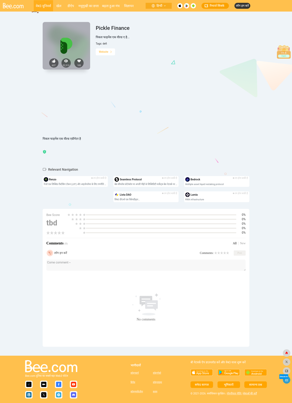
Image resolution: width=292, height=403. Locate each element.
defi (105, 43)
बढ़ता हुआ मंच (111, 6)
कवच (155, 391)
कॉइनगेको (157, 373)
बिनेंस (133, 382)
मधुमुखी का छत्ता (88, 6)
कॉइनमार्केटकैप (137, 391)
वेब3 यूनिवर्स (43, 6)
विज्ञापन (129, 6)
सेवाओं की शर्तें (250, 393)
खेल (58, 6)
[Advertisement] (146, 108)
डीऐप (70, 6)
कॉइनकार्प (135, 373)
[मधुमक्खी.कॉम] (286, 353)
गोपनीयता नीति (234, 393)
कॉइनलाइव (157, 382)
